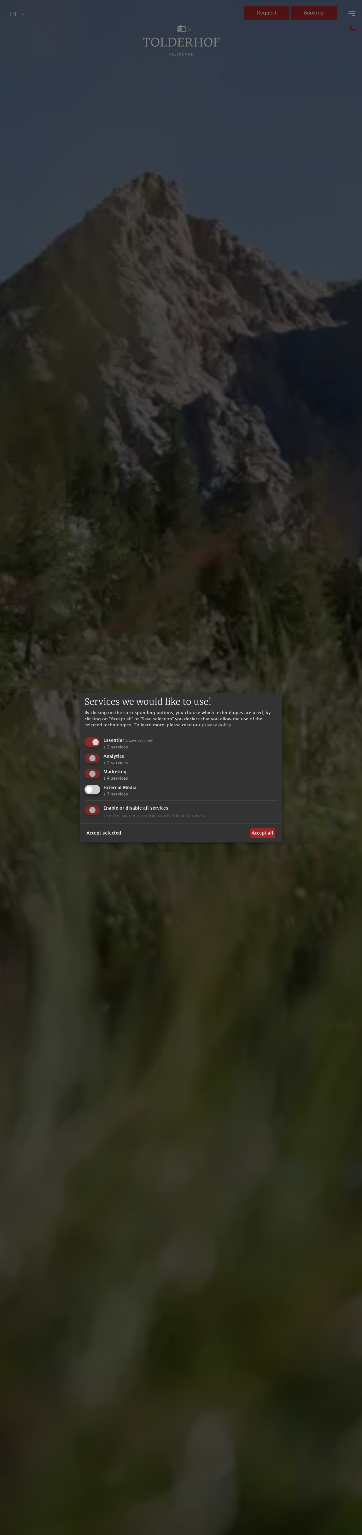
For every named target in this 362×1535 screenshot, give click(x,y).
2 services (115, 747)
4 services (115, 778)
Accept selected (103, 833)
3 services (115, 794)
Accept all (262, 833)
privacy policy (216, 725)
